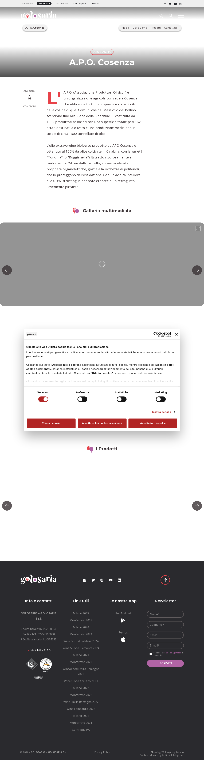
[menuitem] (81, 613)
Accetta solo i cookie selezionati (102, 423)
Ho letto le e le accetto (168, 654)
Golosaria (44, 3)
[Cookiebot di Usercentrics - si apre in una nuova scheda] (156, 334)
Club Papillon (80, 3)
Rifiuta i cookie (51, 423)
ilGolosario (27, 3)
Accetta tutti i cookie (153, 423)
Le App (95, 3)
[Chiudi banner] (176, 334)
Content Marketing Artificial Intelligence (162, 755)
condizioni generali (172, 652)
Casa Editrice (61, 3)
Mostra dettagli (161, 412)
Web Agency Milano (173, 752)
